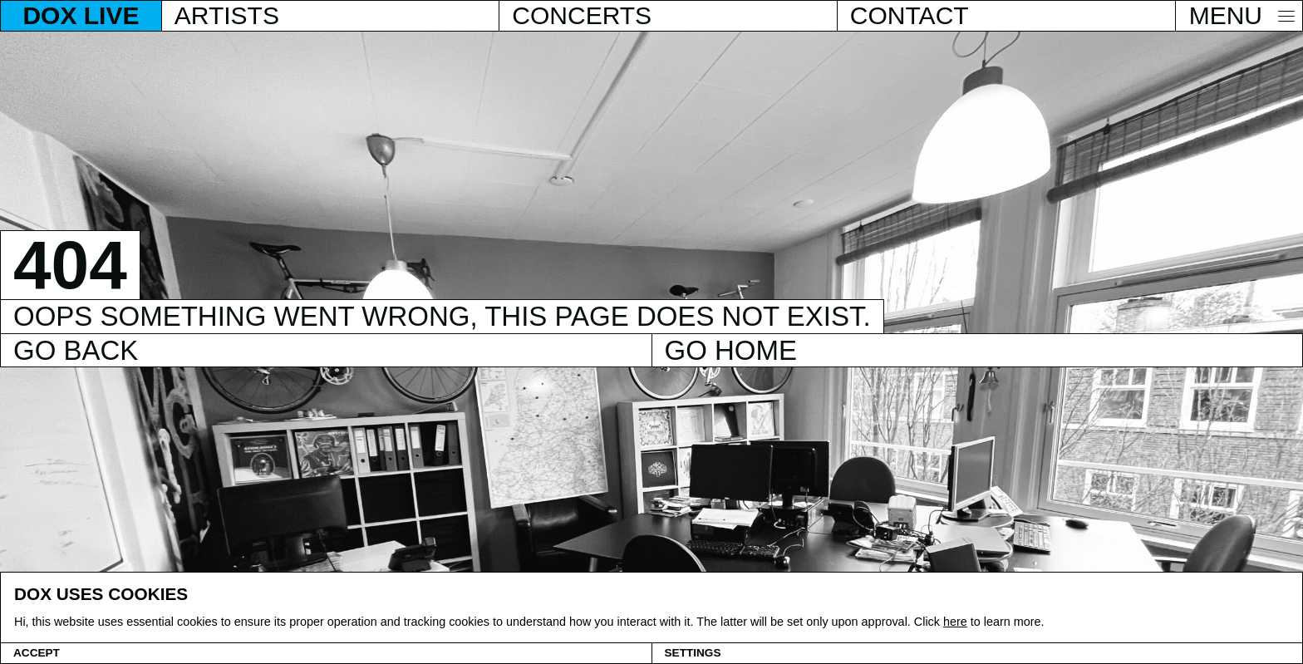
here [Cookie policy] (955, 621)
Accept (36, 653)
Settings (693, 653)
